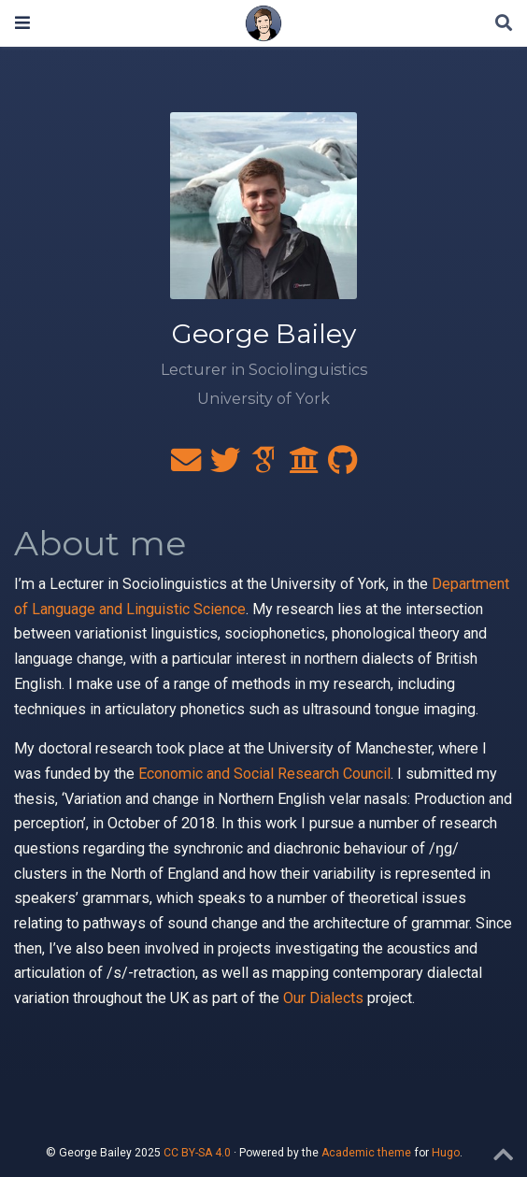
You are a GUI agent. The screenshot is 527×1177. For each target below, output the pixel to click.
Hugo (446, 1152)
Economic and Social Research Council (264, 773)
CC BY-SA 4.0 (197, 1152)
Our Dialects (323, 998)
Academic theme (366, 1152)
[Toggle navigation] (22, 23)
